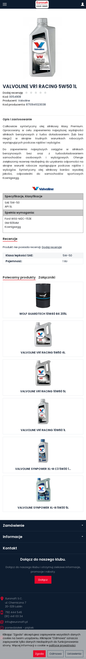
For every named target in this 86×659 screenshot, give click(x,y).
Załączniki (46, 277)
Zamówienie (43, 525)
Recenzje (10, 238)
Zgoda (39, 654)
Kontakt (10, 548)
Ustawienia (74, 654)
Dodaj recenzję (52, 247)
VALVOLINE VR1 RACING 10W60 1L (43, 430)
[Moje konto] (82, 4)
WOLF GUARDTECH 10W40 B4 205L (43, 314)
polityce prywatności (62, 645)
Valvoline (24, 100)
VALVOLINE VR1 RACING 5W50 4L (43, 352)
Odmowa (55, 654)
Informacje (43, 536)
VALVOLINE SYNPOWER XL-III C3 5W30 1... (43, 469)
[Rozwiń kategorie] (4, 4)
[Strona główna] (43, 4)
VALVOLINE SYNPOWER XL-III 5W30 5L (43, 508)
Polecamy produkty (19, 277)
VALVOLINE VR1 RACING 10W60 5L (43, 391)
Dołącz (43, 580)
